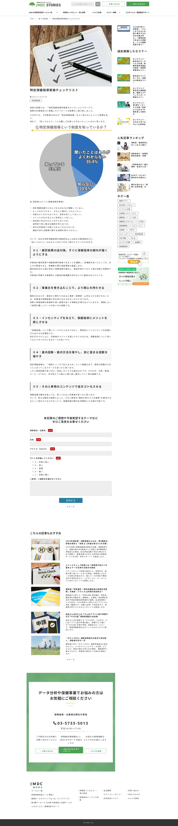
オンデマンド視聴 (124, 242)
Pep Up (133, 238)
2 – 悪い (37, 471)
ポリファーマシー (137, 226)
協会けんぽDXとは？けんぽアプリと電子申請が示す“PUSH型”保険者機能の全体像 (87, 615)
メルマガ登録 (96, 751)
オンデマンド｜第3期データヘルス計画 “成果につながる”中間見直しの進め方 (139, 108)
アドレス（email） (39, 449)
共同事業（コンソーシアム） (128, 213)
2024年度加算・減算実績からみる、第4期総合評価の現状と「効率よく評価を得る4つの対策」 (87, 542)
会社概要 (107, 790)
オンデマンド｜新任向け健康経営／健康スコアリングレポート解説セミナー (139, 92)
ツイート (71, 506)
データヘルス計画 (124, 209)
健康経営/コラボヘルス (126, 221)
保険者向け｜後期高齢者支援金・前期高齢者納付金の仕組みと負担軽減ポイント (139, 154)
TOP (32, 18)
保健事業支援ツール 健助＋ (42, 795)
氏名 (32, 439)
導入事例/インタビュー (126, 205)
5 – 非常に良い (40, 462)
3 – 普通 (37, 468)
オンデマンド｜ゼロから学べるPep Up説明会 (139, 122)
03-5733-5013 (72, 723)
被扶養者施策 (123, 246)
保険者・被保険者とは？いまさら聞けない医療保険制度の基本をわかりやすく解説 (139, 144)
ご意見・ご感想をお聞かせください (46, 479)
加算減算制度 (123, 226)
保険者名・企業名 (38, 430)
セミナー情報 (111, 12)
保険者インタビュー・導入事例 (74, 12)
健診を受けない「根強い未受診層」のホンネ (139, 185)
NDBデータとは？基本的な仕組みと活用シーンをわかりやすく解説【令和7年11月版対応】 (139, 176)
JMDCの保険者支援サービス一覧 (40, 12)
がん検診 (141, 221)
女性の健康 (122, 238)
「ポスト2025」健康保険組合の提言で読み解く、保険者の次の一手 (86, 639)
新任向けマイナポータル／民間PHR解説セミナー (139, 79)
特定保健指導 (36, 100)
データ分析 (132, 217)
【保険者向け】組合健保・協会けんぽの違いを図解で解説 (139, 165)
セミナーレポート (124, 234)
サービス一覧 (37, 791)
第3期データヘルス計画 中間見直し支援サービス (51, 802)
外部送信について (111, 798)
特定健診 (122, 230)
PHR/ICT (132, 230)
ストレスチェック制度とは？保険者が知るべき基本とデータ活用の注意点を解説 (86, 566)
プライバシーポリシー (113, 794)
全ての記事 (43, 18)
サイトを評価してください (42, 458)
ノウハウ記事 (96, 12)
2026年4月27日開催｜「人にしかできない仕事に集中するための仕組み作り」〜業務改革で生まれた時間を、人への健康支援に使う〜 (139, 36)
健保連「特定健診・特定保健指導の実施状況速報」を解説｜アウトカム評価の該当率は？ (86, 590)
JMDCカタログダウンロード (71, 750)
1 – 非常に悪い (40, 474)
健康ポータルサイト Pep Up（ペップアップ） (51, 798)
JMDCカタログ (138, 4)
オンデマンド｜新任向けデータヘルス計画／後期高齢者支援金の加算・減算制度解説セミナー (139, 64)
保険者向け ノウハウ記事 (89, 798)
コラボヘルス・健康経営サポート (137, 12)
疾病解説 (137, 242)
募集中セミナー (124, 201)
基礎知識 (122, 217)
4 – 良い (37, 465)
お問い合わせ (114, 4)
